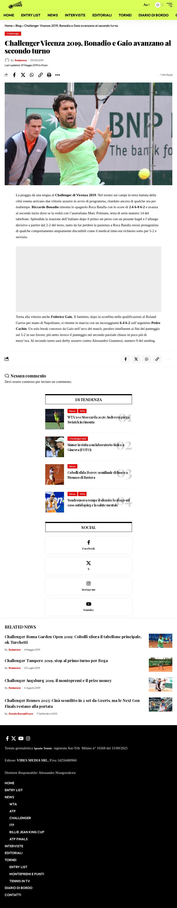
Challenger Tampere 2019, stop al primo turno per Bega (56, 660)
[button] (137, 5)
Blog (18, 25)
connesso (28, 382)
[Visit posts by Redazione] (7, 60)
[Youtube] (88, 606)
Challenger (13, 33)
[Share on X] (23, 75)
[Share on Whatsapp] (32, 75)
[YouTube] (21, 738)
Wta (82, 411)
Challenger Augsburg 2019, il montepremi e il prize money (58, 680)
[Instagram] (88, 586)
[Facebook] (88, 545)
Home (9, 25)
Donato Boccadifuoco (21, 713)
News (72, 411)
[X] (88, 565)
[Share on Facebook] (14, 75)
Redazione (21, 60)
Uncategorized (77, 438)
